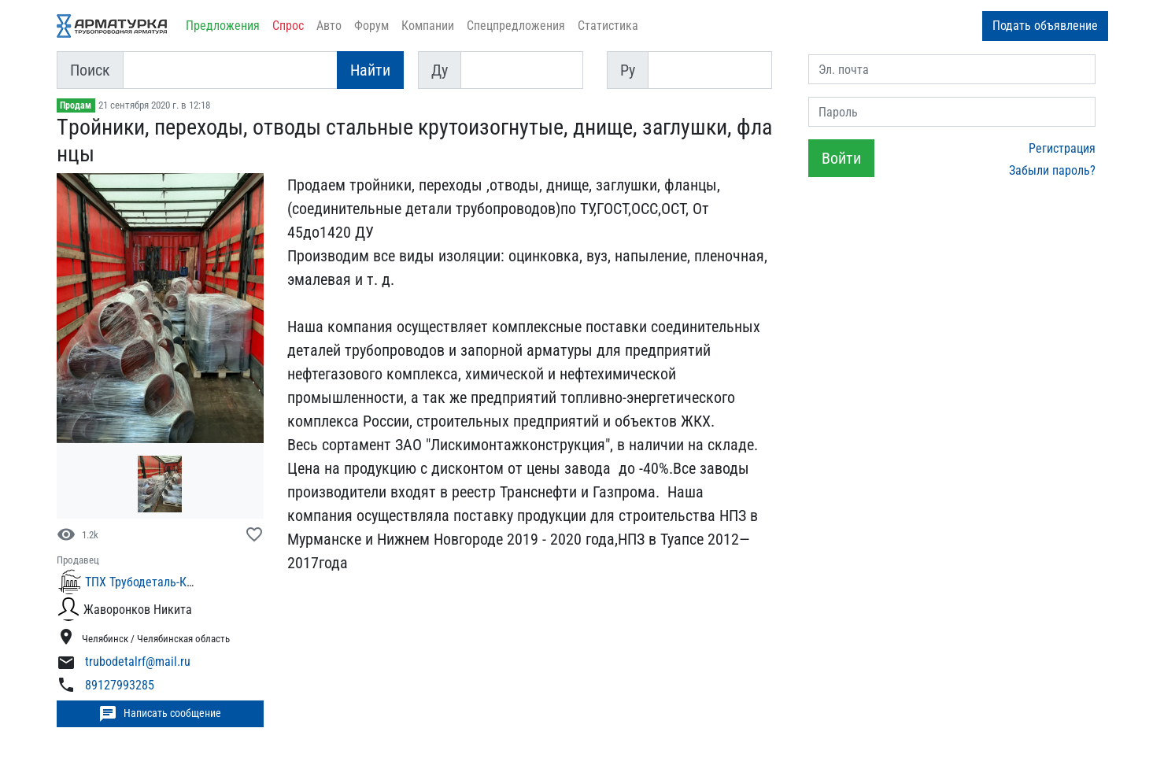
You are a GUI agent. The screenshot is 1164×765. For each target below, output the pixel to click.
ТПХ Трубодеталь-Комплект (158, 582)
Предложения (223, 25)
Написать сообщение (159, 713)
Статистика (608, 25)
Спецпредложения (516, 25)
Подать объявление (1045, 25)
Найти (370, 70)
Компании (427, 25)
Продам (75, 105)
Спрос (288, 25)
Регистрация (1062, 148)
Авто (329, 25)
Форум (371, 25)
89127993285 (119, 685)
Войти (841, 158)
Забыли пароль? (1052, 170)
